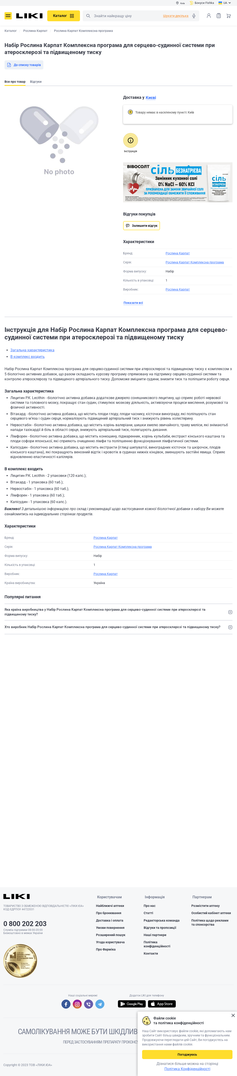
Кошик (228, 15)
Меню (8, 15)
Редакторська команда (162, 920)
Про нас (149, 906)
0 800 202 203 (25, 924)
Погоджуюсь (187, 1054)
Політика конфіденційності (157, 944)
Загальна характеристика (32, 350)
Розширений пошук (110, 935)
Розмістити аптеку (205, 906)
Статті (148, 913)
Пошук (88, 15)
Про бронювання (108, 913)
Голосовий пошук (193, 15)
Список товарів (218, 15)
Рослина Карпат (178, 253)
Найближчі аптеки (110, 906)
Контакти (151, 954)
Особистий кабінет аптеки (211, 913)
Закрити (233, 1015)
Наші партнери (155, 935)
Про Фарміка (106, 950)
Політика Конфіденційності (187, 1069)
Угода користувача (110, 942)
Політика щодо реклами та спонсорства (209, 923)
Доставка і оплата (109, 920)
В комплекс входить (27, 357)
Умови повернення (110, 928)
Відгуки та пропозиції (160, 928)
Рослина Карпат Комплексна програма (195, 262)
